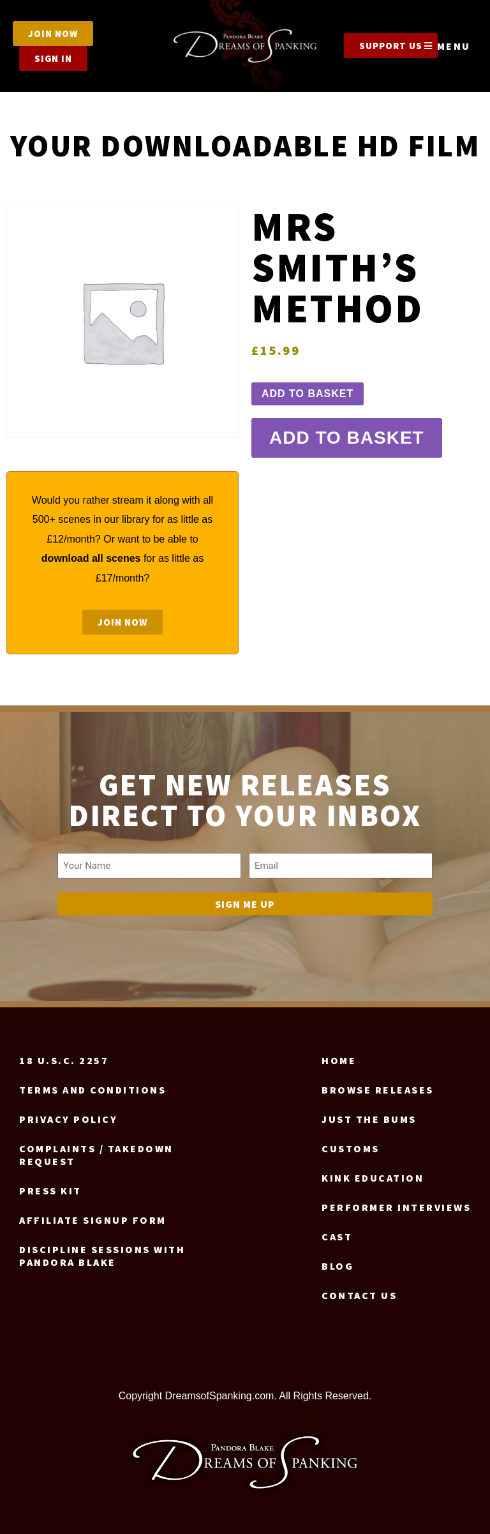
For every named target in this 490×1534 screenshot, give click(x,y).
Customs (351, 1148)
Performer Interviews (396, 1207)
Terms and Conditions (92, 1089)
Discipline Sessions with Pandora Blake (102, 1255)
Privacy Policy (68, 1119)
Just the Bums (369, 1119)
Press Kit (50, 1190)
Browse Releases (378, 1089)
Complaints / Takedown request (96, 1155)
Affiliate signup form (93, 1220)
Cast (337, 1236)
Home (339, 1060)
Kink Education (373, 1177)
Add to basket (307, 393)
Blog (337, 1266)
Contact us (359, 1295)
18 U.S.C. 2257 (63, 1060)
